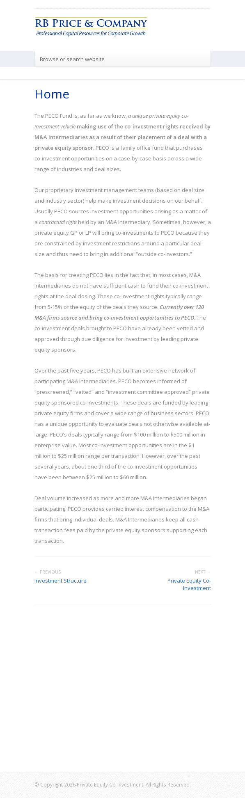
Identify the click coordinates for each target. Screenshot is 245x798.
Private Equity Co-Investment (189, 584)
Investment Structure (60, 580)
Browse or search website (72, 59)
